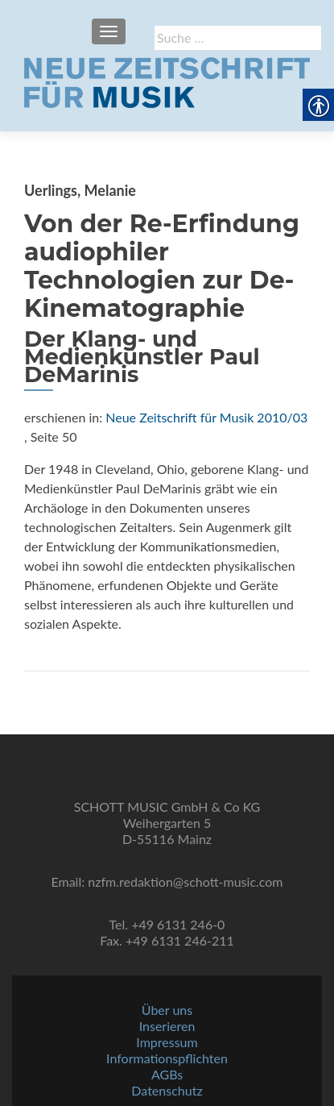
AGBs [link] (167, 1074)
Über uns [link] (167, 1009)
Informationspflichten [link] (167, 1058)
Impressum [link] (166, 1042)
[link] (167, 80)
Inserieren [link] (167, 1025)
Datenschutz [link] (166, 1090)
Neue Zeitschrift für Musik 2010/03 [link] (206, 417)
